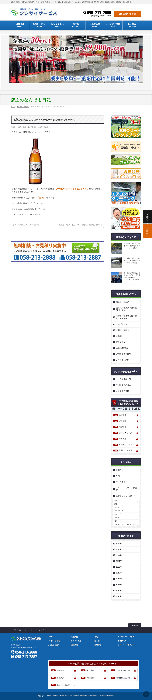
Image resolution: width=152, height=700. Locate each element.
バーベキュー (121, 482)
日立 (115, 521)
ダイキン (117, 507)
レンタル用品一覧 (123, 379)
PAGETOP (134, 625)
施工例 (97, 641)
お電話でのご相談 (147, 216)
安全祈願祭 (120, 342)
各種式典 (74, 637)
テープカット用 (125, 433)
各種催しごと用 (125, 444)
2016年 (119, 590)
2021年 (119, 561)
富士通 (116, 517)
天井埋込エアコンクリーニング (125, 524)
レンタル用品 (76, 641)
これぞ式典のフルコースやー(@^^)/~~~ (26, 225)
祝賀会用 (122, 427)
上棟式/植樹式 (122, 348)
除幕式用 (122, 439)
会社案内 (74, 645)
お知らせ (119, 470)
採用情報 (98, 645)
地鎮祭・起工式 (122, 302)
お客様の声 (122, 641)
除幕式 (119, 336)
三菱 (115, 500)
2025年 (119, 543)
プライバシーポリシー (21, 630)
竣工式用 (122, 421)
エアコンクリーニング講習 (126, 489)
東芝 (115, 504)
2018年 (119, 579)
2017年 (119, 584)
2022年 (119, 555)
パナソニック (118, 511)
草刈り (119, 476)
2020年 (119, 567)
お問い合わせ (147, 231)
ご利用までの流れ (123, 354)
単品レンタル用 (125, 450)
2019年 (119, 573)
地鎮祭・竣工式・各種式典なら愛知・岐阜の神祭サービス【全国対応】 (73, 696)
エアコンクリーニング (125, 496)
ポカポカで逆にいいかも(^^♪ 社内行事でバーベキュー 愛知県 (132, 246)
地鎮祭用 (122, 415)
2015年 (119, 596)
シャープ (117, 514)
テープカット (121, 324)
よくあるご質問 (122, 359)
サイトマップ (39, 630)
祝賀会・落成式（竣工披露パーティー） (126, 317)
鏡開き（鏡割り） (123, 330)
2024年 (119, 549)
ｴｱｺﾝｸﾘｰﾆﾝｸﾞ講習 (54, 641)
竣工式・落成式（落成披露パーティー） (126, 309)
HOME (50, 637)
